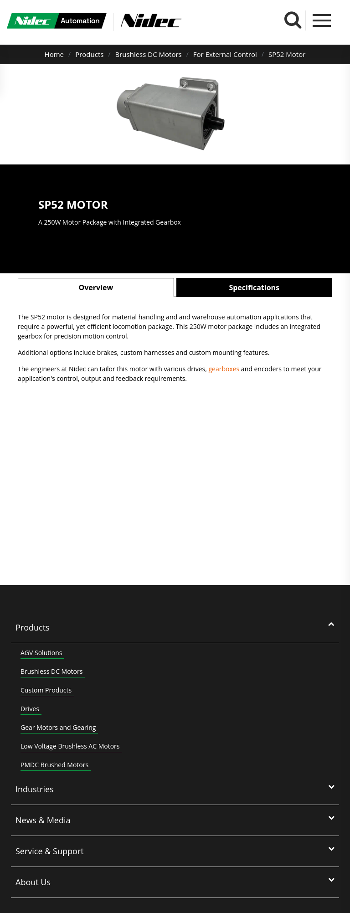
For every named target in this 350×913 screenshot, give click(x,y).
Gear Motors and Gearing (58, 727)
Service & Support (49, 851)
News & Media (43, 820)
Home (54, 54)
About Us (33, 882)
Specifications (254, 287)
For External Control (225, 54)
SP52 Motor (286, 54)
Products (89, 54)
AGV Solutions (41, 652)
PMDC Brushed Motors (54, 764)
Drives (30, 708)
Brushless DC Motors (148, 54)
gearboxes (223, 368)
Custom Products (46, 690)
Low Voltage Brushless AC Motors (70, 746)
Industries (34, 789)
